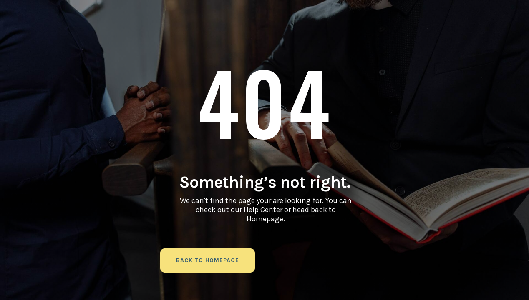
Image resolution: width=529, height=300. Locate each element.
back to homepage (207, 260)
